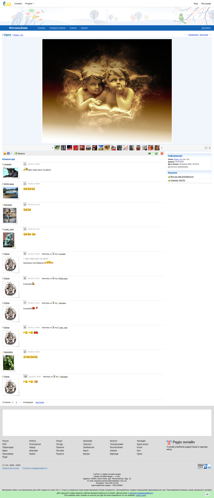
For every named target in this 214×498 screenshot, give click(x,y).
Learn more (141, 495)
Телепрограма (116, 444)
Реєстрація (206, 3)
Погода (59, 444)
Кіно (139, 450)
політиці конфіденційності (141, 493)
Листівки (60, 450)
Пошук (59, 441)
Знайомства (88, 447)
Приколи (60, 447)
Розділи (28, 3)
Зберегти (20, 153)
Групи (139, 454)
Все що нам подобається (181, 177)
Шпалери (33, 450)
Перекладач (8, 447)
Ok (207, 494)
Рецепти (60, 454)
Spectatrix (7, 352)
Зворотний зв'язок (10, 468)
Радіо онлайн (184, 442)
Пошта (5, 441)
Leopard (6, 164)
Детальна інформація (178, 167)
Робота (32, 441)
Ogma (7, 35)
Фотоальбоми (116, 447)
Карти (85, 450)
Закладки (141, 441)
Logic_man (8, 229)
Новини (113, 450)
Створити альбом (57, 28)
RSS (4, 444)
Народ (32, 447)
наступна (204, 35)
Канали (84, 28)
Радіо (4, 457)
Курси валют (142, 444)
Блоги (139, 447)
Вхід (196, 3)
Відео (5, 450)
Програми (87, 441)
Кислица (7, 205)
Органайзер (7, 454)
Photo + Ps (18, 35)
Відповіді (114, 454)
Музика (86, 454)
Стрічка (73, 28)
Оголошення (35, 444)
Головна (18, 3)
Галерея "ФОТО (176, 180)
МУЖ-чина (8, 184)
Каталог (113, 441)
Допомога (206, 28)
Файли (32, 454)
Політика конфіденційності (35, 468)
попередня (193, 35)
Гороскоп (87, 444)
